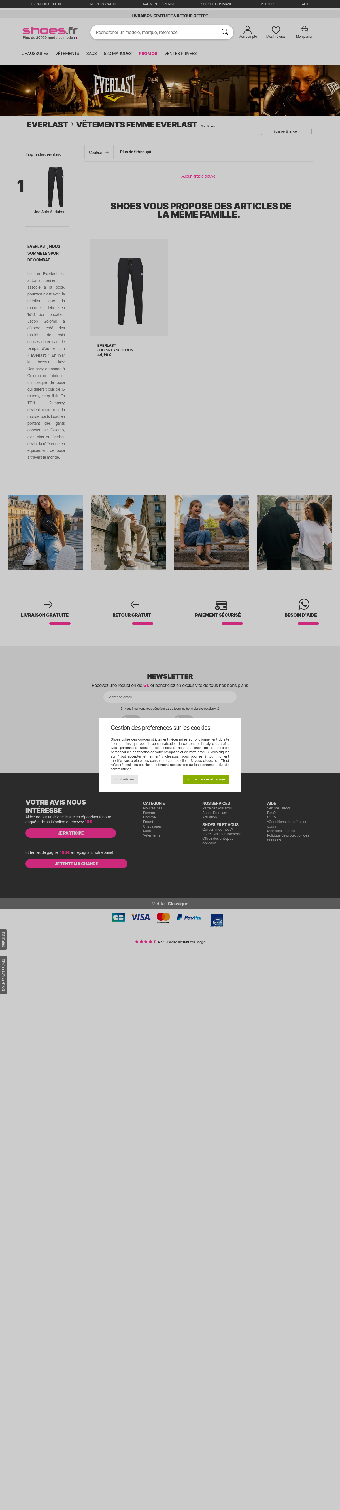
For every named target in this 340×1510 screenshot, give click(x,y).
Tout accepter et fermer (205, 779)
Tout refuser (125, 779)
